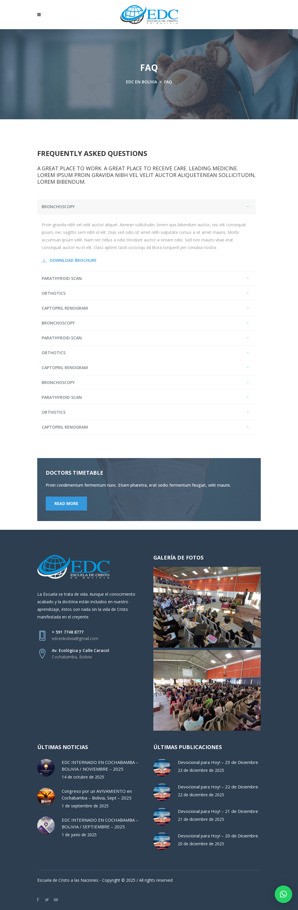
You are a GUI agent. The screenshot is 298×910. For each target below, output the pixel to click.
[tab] (146, 206)
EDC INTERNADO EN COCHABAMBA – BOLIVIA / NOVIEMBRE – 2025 (100, 765)
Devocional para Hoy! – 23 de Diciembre (218, 762)
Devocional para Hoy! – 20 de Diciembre (218, 836)
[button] (283, 894)
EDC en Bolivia (141, 82)
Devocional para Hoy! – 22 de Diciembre (218, 787)
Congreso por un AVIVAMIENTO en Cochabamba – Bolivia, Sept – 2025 (97, 794)
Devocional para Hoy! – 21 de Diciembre (218, 811)
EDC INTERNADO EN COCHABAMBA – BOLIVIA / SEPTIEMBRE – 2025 (100, 823)
